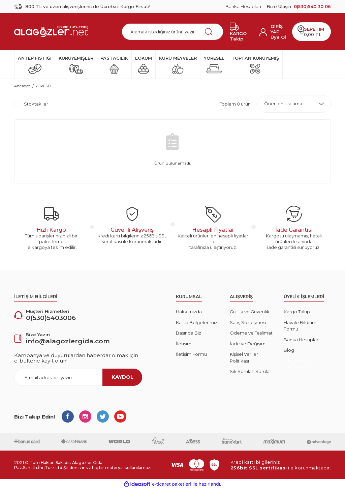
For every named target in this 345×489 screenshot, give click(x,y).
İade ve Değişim (247, 343)
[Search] (172, 32)
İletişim (183, 343)
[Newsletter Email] (78, 377)
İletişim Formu (191, 354)
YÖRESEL (43, 86)
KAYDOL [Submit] (122, 377)
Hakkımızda (189, 311)
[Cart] (311, 31)
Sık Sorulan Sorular (250, 371)
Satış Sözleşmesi (248, 322)
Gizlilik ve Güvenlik (250, 311)
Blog (289, 350)
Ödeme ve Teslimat (251, 333)
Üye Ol (278, 37)
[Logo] (51, 31)
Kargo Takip (297, 311)
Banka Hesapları (243, 6)
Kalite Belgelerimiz (196, 322)
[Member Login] (279, 29)
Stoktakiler (36, 104)
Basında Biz (188, 333)
